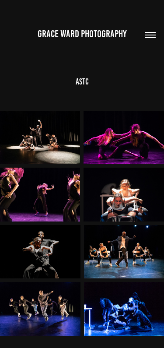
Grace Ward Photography (82, 33)
